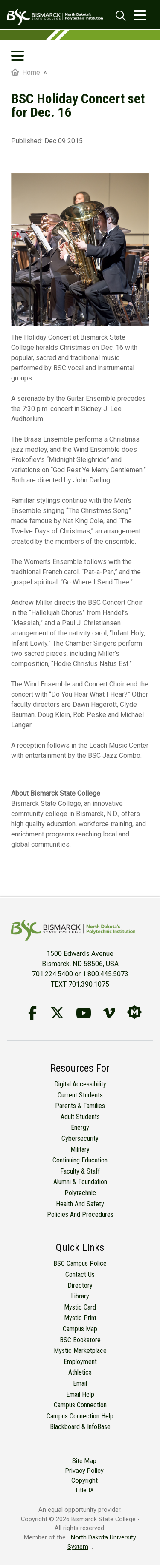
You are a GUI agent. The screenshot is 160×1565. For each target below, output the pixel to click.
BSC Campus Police (80, 1263)
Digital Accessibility (80, 1084)
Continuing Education (80, 1160)
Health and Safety (80, 1204)
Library (80, 1296)
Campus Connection (80, 1405)
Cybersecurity (80, 1138)
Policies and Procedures (80, 1215)
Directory (80, 1285)
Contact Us (80, 1274)
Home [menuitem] (25, 72)
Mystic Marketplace (80, 1351)
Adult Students (80, 1117)
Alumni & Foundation (80, 1182)
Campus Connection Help (80, 1416)
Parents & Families (80, 1106)
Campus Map (80, 1329)
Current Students (80, 1095)
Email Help (80, 1394)
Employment (80, 1362)
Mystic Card (80, 1307)
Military (80, 1149)
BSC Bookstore (80, 1340)
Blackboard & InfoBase (80, 1427)
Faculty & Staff (80, 1171)
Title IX (84, 1490)
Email (80, 1383)
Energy (80, 1127)
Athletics (80, 1372)
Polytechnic (80, 1193)
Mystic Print (80, 1318)
